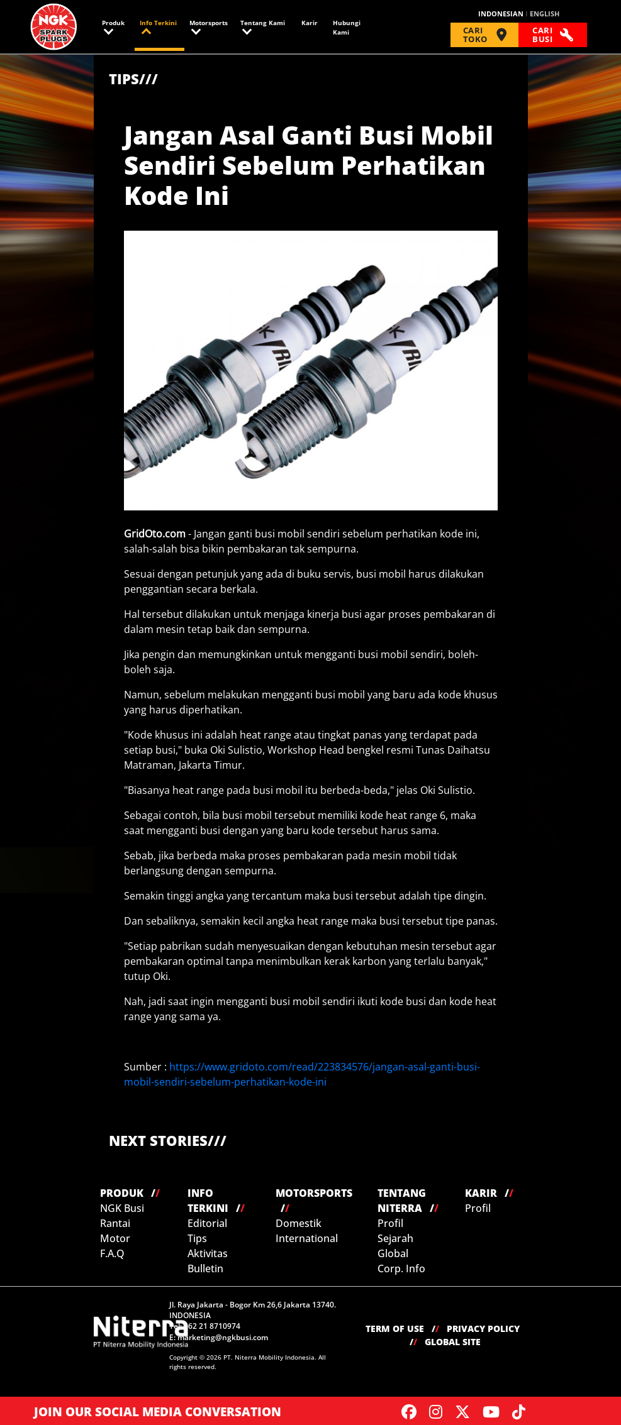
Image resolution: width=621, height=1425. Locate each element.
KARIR (489, 1193)
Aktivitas (207, 1253)
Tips (197, 1238)
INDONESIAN (500, 13)
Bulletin (205, 1268)
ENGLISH (544, 13)
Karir (309, 22)
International (307, 1238)
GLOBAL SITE (453, 1342)
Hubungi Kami (347, 27)
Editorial (207, 1223)
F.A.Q (112, 1253)
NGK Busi (122, 1208)
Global (393, 1253)
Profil (390, 1223)
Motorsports (208, 26)
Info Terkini (158, 28)
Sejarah (395, 1238)
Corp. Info (401, 1268)
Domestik (299, 1223)
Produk (113, 26)
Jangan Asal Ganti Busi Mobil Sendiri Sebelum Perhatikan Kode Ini (308, 165)
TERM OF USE (402, 1328)
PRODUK (130, 1193)
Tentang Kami (262, 26)
